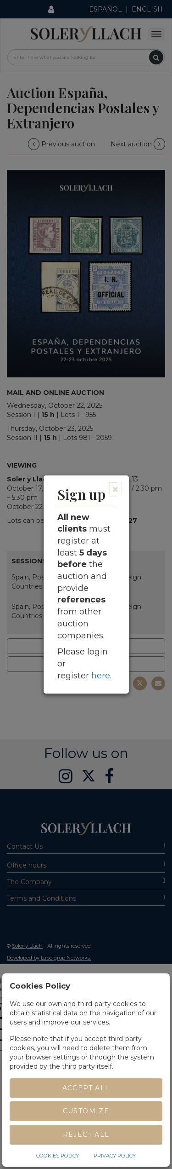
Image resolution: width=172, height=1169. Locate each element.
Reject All (86, 1134)
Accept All (86, 1088)
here (100, 676)
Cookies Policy (57, 1155)
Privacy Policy (115, 1155)
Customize (86, 1111)
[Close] (115, 489)
